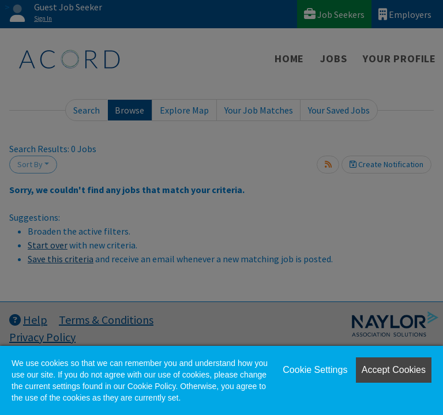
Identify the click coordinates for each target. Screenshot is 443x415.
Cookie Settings (315, 370)
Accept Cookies (394, 370)
